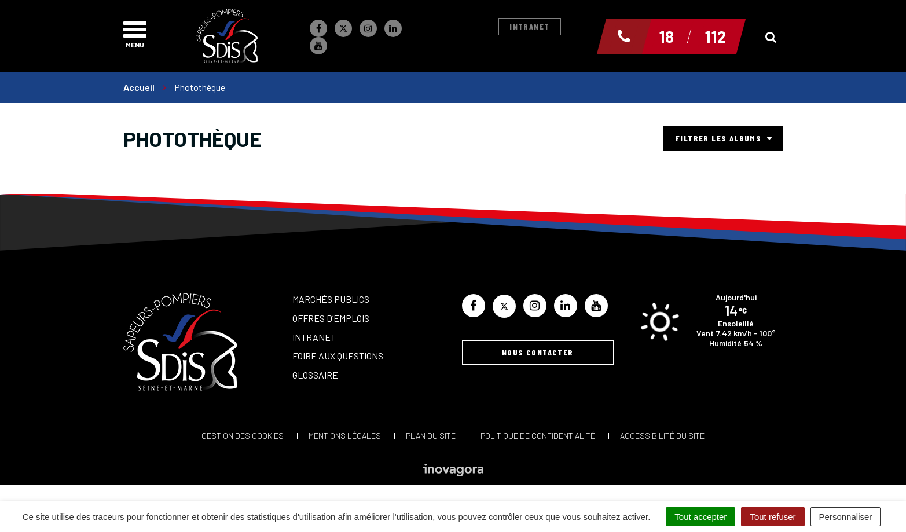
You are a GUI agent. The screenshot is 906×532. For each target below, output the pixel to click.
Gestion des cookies (242, 436)
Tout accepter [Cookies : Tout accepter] (700, 517)
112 (715, 36)
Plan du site (431, 436)
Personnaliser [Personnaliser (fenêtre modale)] (845, 517)
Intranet (529, 26)
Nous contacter (538, 352)
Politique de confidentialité (537, 436)
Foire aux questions (337, 355)
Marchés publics (330, 298)
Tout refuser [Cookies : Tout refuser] (772, 517)
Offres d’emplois (330, 318)
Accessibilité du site (662, 436)
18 (666, 36)
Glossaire (315, 374)
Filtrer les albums (724, 138)
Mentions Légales (345, 436)
